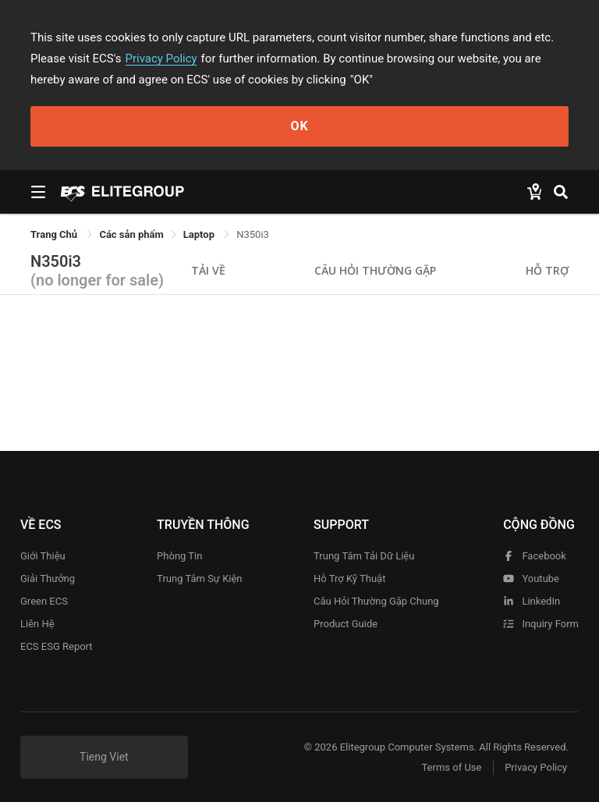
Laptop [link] (200, 234)
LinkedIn (531, 601)
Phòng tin (179, 556)
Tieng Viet (104, 757)
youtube (531, 578)
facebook (534, 556)
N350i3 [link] (252, 234)
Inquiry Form (541, 624)
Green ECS (44, 601)
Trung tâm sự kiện (199, 578)
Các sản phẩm (131, 234)
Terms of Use (451, 767)
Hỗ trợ (547, 270)
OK (299, 126)
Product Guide (345, 624)
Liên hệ (37, 624)
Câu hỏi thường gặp (375, 270)
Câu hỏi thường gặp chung (376, 601)
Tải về (208, 270)
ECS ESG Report (56, 646)
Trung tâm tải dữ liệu (364, 556)
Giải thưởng (47, 578)
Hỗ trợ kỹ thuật (349, 578)
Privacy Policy (161, 58)
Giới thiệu (43, 556)
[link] (131, 234)
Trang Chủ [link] (55, 234)
